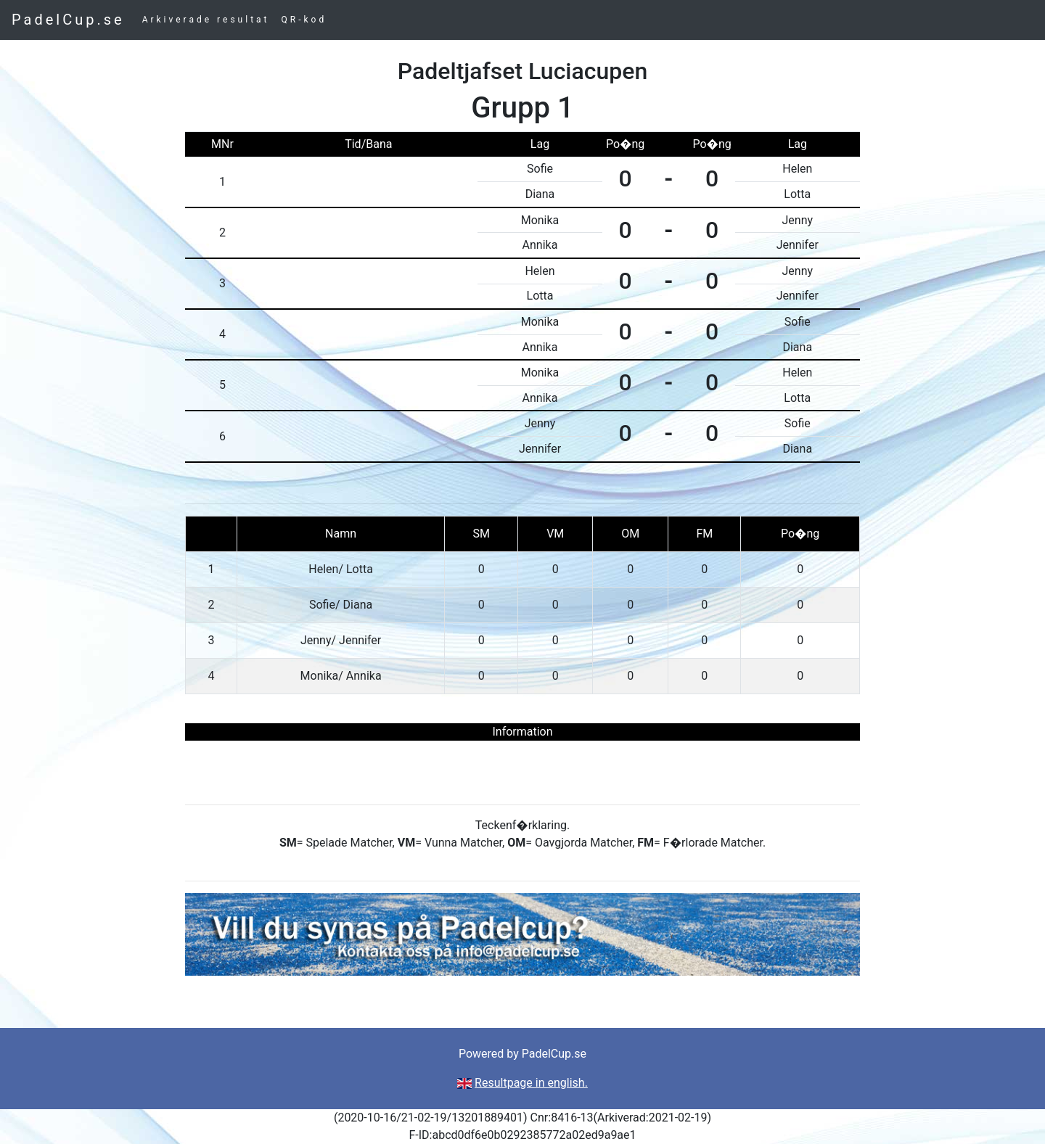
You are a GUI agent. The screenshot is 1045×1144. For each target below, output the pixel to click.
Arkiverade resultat (206, 20)
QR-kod (304, 20)
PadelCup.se (68, 19)
